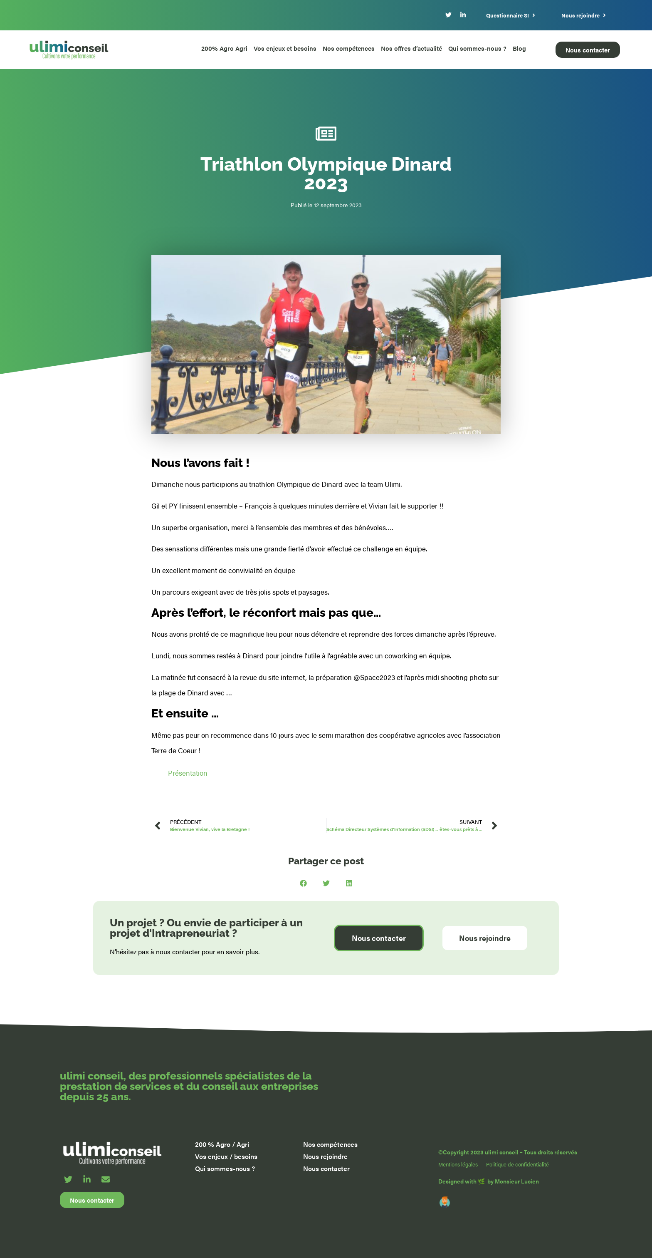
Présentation (187, 773)
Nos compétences (349, 48)
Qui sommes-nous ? (477, 48)
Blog (519, 48)
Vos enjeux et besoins (285, 48)
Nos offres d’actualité (411, 48)
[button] (303, 883)
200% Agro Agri (224, 48)
